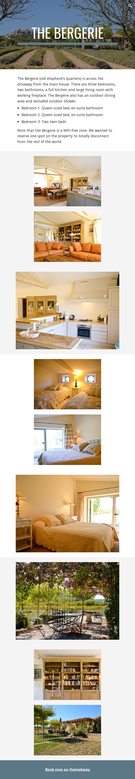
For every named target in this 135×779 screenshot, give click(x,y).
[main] (67, 35)
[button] (5, 5)
